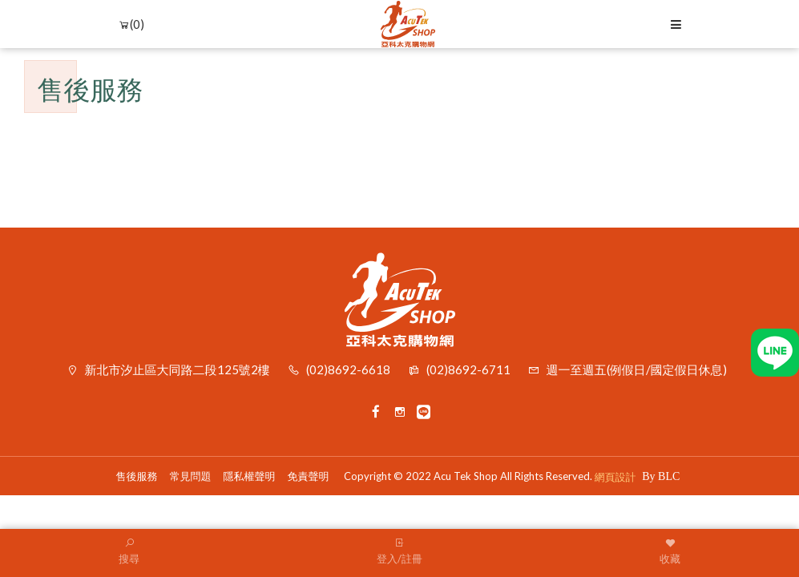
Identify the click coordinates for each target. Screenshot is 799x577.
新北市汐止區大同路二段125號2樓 (177, 369)
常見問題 (191, 476)
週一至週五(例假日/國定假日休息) (637, 369)
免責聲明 (308, 476)
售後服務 (137, 476)
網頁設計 (615, 476)
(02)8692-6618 (348, 369)
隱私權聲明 (250, 476)
